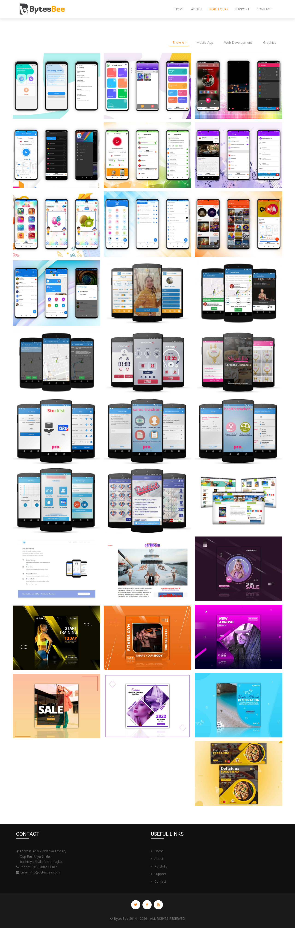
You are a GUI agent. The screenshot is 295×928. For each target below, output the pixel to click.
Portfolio (218, 9)
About (196, 9)
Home (179, 9)
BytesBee (121, 918)
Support (242, 9)
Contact (264, 9)
